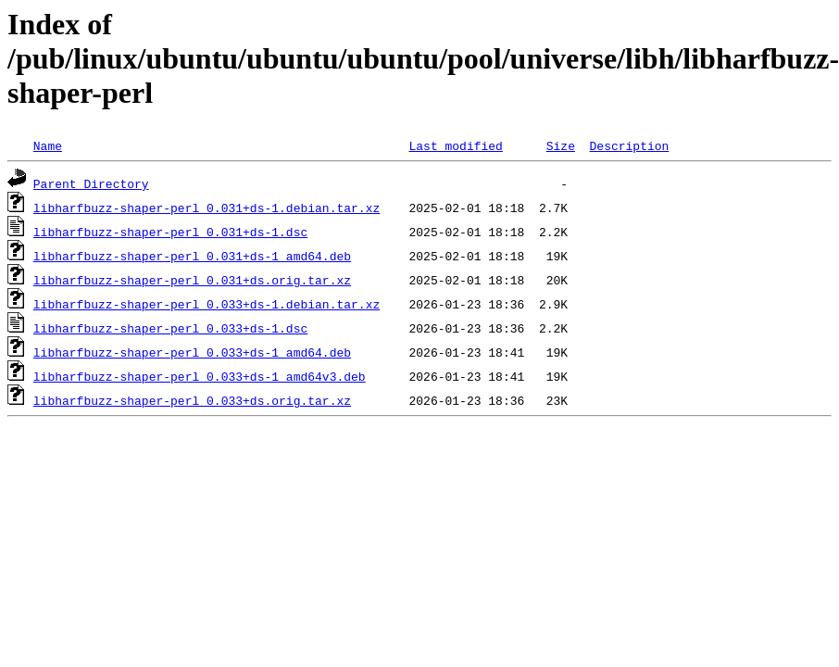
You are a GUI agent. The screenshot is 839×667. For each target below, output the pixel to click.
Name (47, 145)
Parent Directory (91, 183)
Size (560, 145)
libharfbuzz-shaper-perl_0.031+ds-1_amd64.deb (192, 255)
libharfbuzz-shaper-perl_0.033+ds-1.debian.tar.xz (206, 304)
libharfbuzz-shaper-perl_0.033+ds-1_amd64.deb (192, 352)
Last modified (455, 145)
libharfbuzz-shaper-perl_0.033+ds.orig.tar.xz (192, 400)
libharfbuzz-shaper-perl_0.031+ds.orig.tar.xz (192, 279)
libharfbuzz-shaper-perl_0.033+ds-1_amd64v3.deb (199, 376)
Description (629, 145)
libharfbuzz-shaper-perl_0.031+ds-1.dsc (170, 231)
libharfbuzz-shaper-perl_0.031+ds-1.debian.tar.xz (206, 207)
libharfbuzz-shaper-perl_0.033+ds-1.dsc (170, 328)
